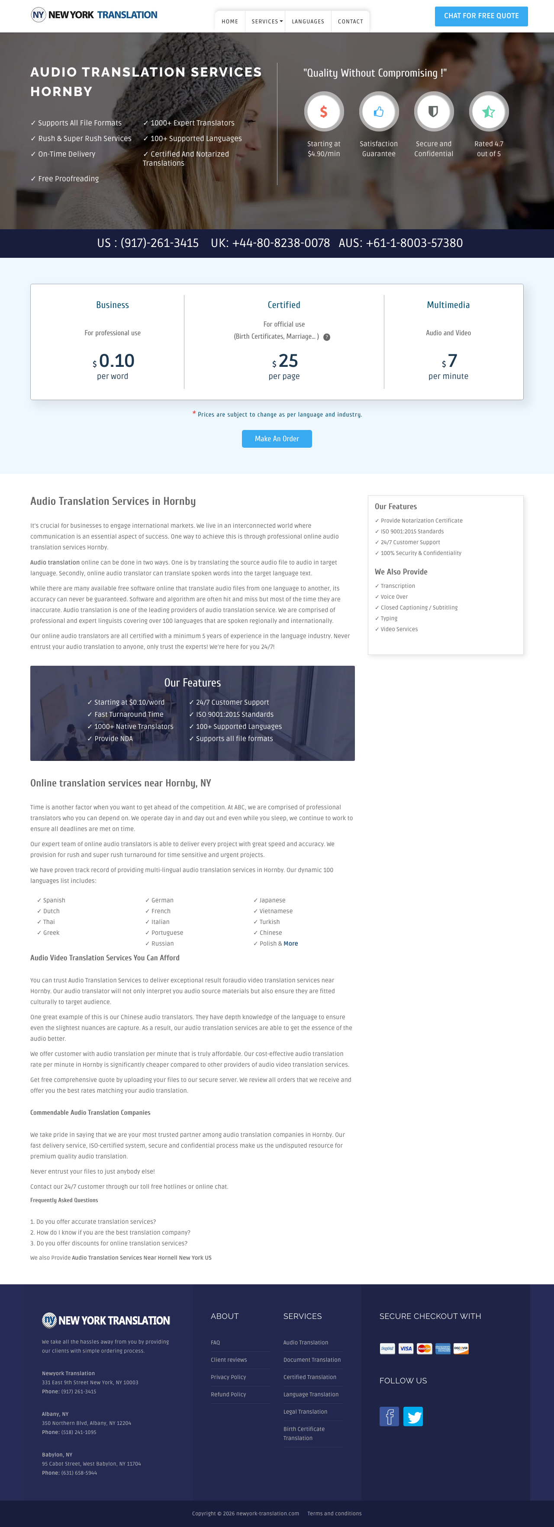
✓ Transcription (395, 586)
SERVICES (265, 21)
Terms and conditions (335, 1514)
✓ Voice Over (391, 596)
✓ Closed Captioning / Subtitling (416, 607)
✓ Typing (386, 618)
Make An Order (277, 438)
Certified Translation (309, 1377)
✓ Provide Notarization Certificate (419, 520)
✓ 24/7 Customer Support (407, 542)
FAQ (215, 1342)
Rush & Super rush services (85, 139)
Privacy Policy (228, 1377)
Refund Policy (228, 1394)
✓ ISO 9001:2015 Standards (409, 531)
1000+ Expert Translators (193, 123)
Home (230, 21)
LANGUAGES (308, 21)
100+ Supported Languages (196, 139)
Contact (351, 21)
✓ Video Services (396, 629)
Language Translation (311, 1394)
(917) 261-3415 (79, 1392)
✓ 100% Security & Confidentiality (418, 553)
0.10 (112, 369)
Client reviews (229, 1360)
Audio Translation (306, 1342)
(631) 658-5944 (79, 1473)
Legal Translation (305, 1411)
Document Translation (312, 1360)
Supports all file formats (80, 123)
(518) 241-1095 (79, 1432)
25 (284, 369)
